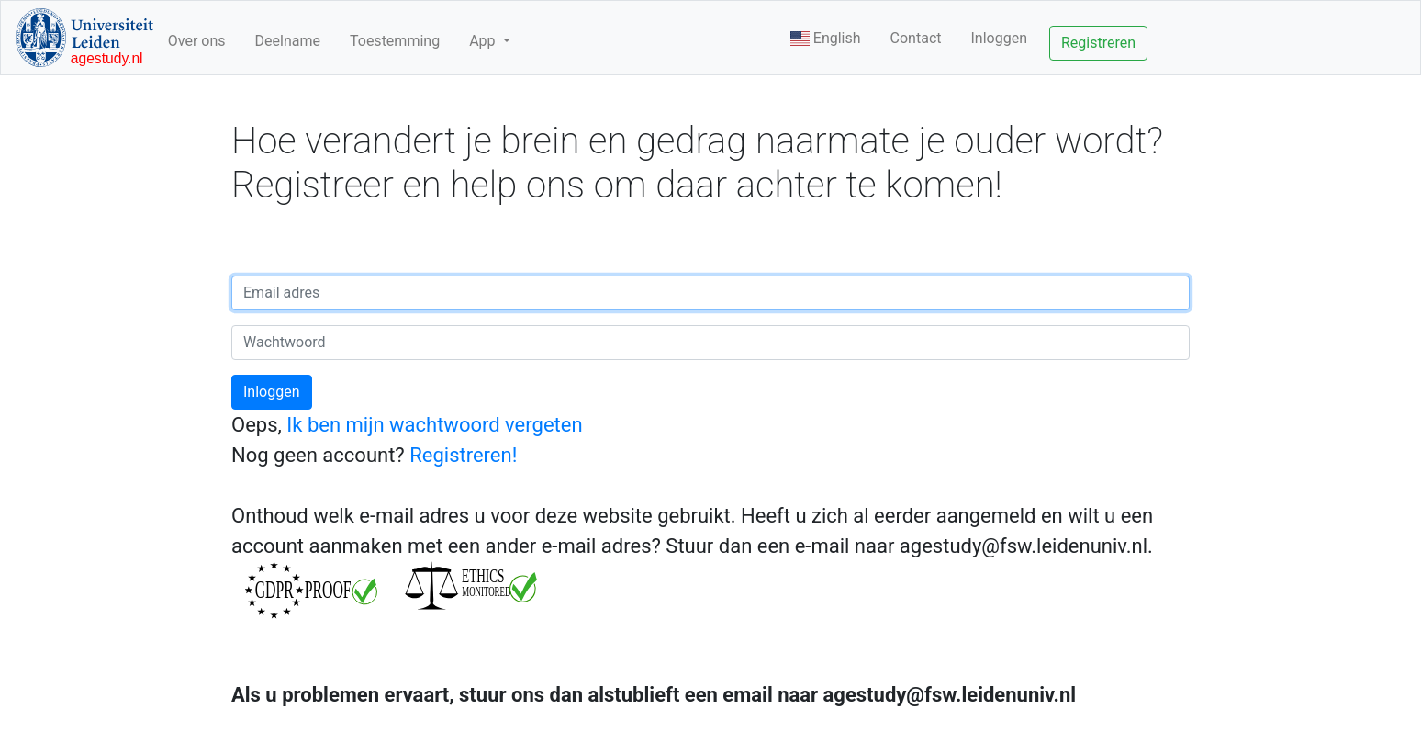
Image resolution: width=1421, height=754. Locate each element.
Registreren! (463, 455)
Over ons (197, 41)
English (825, 38)
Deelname (287, 41)
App (483, 41)
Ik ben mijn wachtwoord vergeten (434, 424)
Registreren (1098, 42)
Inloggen (999, 38)
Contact (916, 38)
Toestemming (395, 41)
